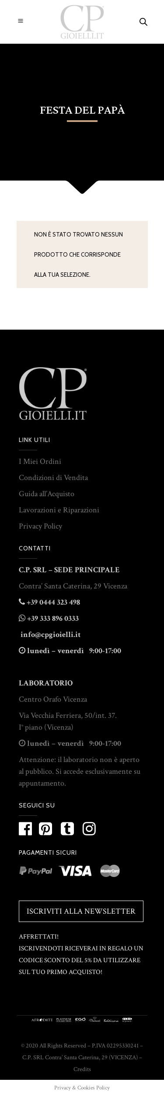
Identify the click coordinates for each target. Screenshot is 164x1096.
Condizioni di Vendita (53, 478)
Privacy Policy (40, 526)
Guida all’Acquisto (46, 494)
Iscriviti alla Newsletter (81, 911)
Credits (82, 1069)
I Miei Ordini (40, 461)
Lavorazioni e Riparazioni (59, 510)
